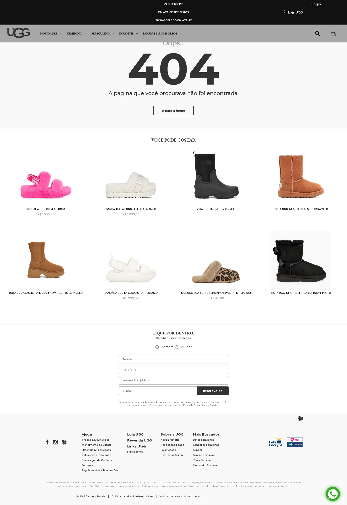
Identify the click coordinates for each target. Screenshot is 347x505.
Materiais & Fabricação (96, 449)
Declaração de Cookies (97, 460)
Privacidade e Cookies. (206, 405)
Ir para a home (173, 111)
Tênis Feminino (202, 460)
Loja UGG (292, 12)
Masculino (102, 33)
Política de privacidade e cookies (132, 496)
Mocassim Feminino (206, 465)
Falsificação (168, 449)
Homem (167, 347)
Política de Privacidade (96, 455)
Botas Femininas (203, 439)
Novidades (51, 33)
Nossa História (170, 439)
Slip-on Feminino (204, 455)
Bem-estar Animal (172, 455)
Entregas (87, 465)
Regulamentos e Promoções (100, 470)
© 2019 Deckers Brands (91, 496)
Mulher (186, 347)
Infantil (128, 33)
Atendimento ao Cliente (96, 444)
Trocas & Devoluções (96, 439)
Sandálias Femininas (206, 444)
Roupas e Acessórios (162, 33)
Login (313, 4)
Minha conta (135, 451)
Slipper (197, 449)
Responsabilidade (172, 444)
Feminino (77, 33)
